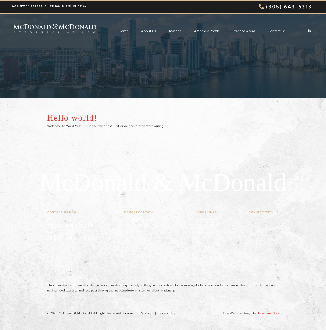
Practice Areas (244, 31)
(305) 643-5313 (285, 6)
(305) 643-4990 (71, 238)
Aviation (175, 31)
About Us (148, 31)
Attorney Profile (207, 31)
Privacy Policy (167, 313)
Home (124, 31)
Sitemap (146, 313)
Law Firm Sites (268, 313)
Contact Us (277, 31)
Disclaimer (128, 313)
